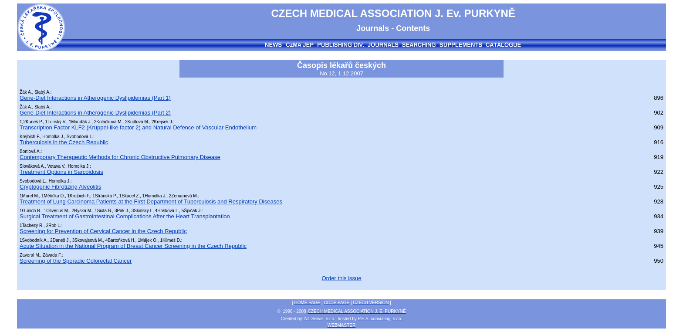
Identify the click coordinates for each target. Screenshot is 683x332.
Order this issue (341, 278)
